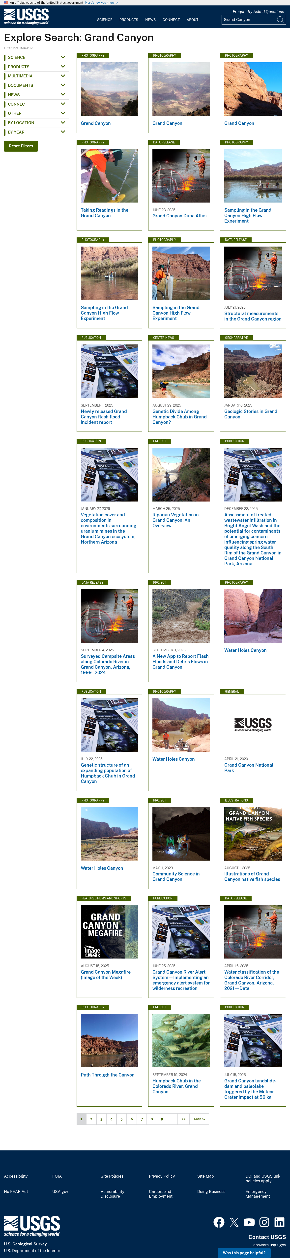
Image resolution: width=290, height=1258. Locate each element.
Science (105, 20)
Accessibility (16, 1176)
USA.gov (60, 1191)
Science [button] (16, 57)
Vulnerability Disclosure (112, 1194)
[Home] (26, 24)
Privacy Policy (162, 1176)
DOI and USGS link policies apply (263, 1178)
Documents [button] (20, 85)
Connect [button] (17, 104)
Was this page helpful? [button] (244, 1253)
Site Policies (112, 1176)
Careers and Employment (161, 1194)
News (150, 20)
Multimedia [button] (20, 76)
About (192, 20)
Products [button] (18, 67)
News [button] (14, 94)
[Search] (281, 20)
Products (128, 20)
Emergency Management (258, 1194)
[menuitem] (105, 16)
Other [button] (15, 113)
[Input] (254, 20)
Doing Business (211, 1191)
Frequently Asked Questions (258, 11)
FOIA (57, 1176)
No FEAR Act (16, 1191)
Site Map (205, 1176)
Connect (171, 20)
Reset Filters (21, 146)
